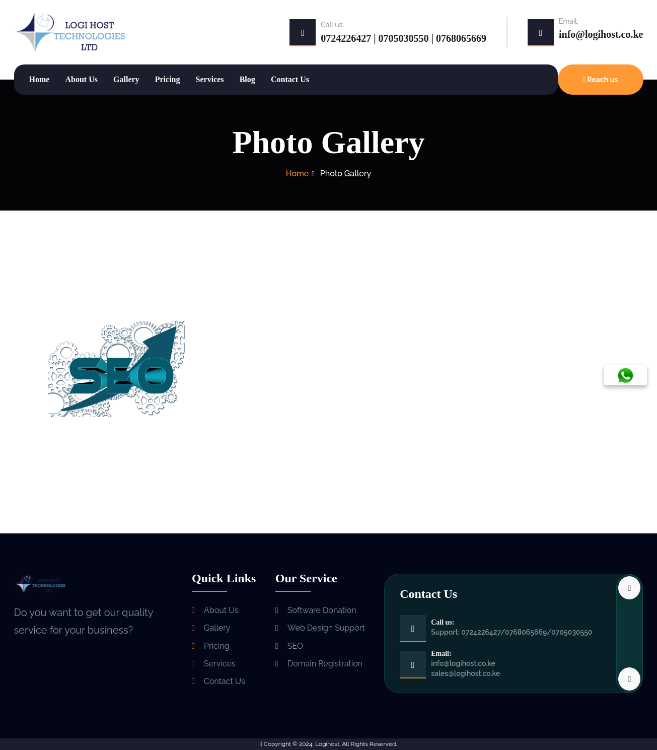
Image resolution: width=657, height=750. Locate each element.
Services (210, 79)
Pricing (167, 79)
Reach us (600, 80)
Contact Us (290, 79)
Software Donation (321, 610)
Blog (247, 79)
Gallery (126, 79)
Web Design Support (326, 628)
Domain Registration (324, 663)
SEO (295, 645)
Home (39, 79)
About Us (81, 79)
